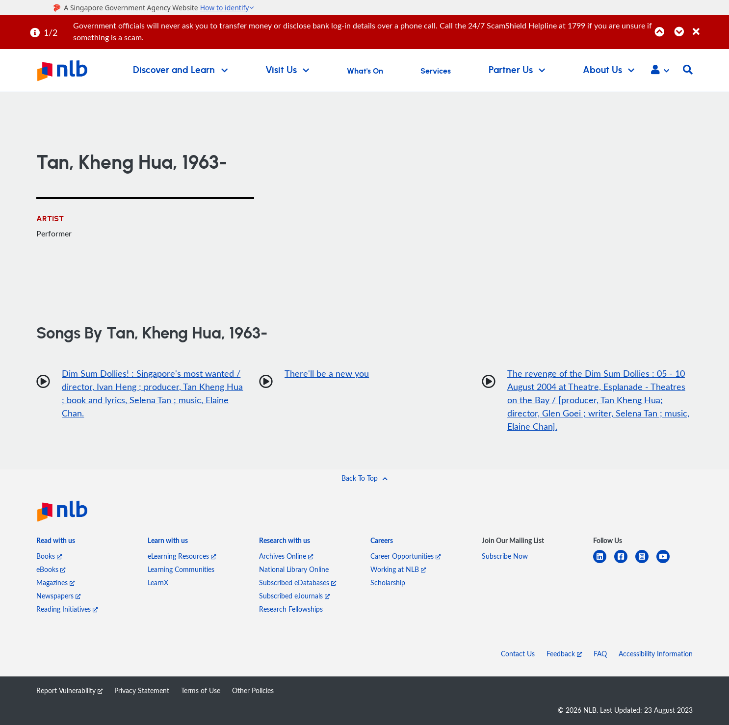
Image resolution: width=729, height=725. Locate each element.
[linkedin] (603, 562)
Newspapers (58, 595)
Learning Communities (181, 569)
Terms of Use (200, 690)
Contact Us (518, 653)
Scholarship (387, 582)
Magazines (55, 582)
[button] (660, 70)
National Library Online (294, 569)
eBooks (50, 569)
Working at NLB (398, 569)
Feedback (564, 653)
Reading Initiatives (67, 609)
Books (49, 556)
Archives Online (286, 556)
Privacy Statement (141, 690)
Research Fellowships (291, 609)
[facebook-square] (624, 562)
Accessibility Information (656, 653)
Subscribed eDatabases (297, 582)
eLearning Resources (182, 556)
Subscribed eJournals (294, 595)
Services (435, 71)
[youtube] (666, 562)
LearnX (158, 582)
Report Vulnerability (69, 690)
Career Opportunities (405, 556)
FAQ (600, 653)
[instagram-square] (645, 562)
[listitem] (55, 543)
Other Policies (253, 690)
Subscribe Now (505, 556)
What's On (365, 71)
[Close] (709, 26)
